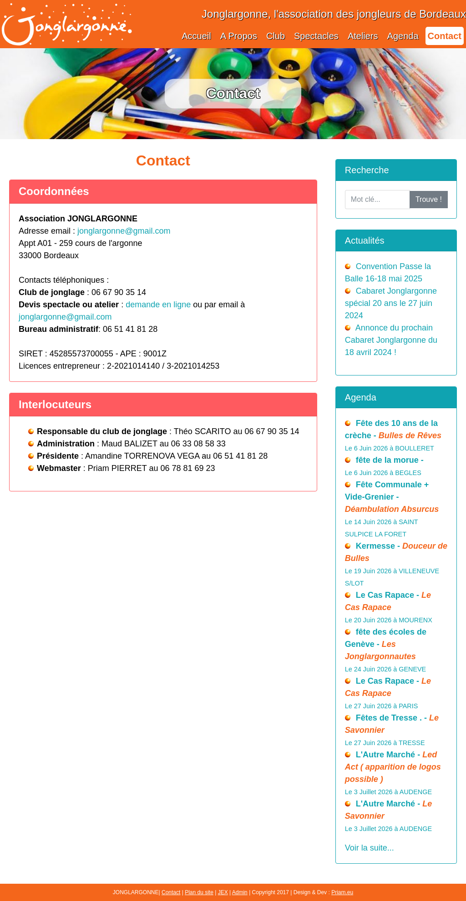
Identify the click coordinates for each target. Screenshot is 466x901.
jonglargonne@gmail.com (123, 230)
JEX (223, 892)
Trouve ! (428, 199)
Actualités (365, 240)
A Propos (238, 36)
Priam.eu (342, 892)
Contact (444, 36)
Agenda (403, 36)
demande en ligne (158, 304)
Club (275, 36)
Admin (240, 892)
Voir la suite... (369, 847)
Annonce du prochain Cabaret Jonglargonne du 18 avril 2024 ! (391, 340)
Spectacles (316, 36)
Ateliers (363, 36)
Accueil (196, 36)
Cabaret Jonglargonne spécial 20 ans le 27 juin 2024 (391, 303)
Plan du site (199, 892)
